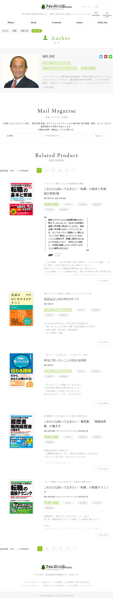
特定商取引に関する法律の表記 (78, 581)
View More (103, 280)
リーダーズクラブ (32, 581)
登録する (99, 136)
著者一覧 (24, 31)
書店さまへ (47, 581)
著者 (14, 31)
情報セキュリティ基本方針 (54, 584)
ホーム (5, 31)
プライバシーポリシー (31, 584)
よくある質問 (73, 584)
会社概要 (58, 581)
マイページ (87, 7)
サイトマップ (87, 584)
